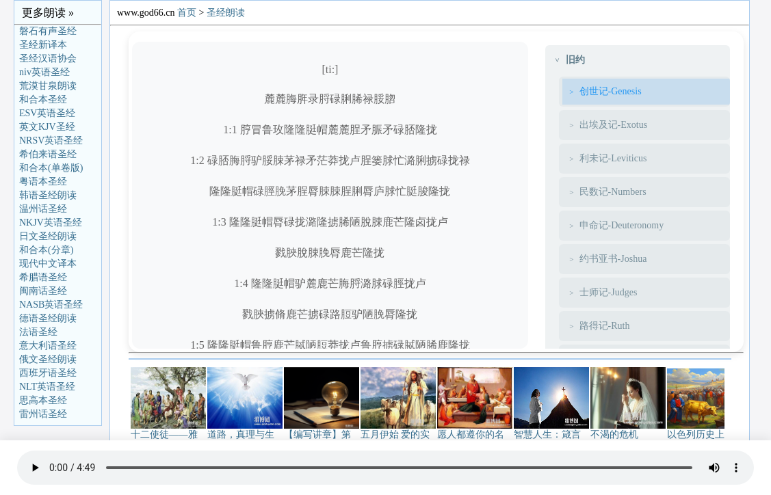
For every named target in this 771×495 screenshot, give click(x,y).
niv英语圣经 (44, 72)
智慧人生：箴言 (551, 430)
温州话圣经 (43, 209)
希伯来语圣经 (48, 154)
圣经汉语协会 (48, 58)
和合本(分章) (46, 250)
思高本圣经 (43, 400)
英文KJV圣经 (47, 127)
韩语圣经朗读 (48, 195)
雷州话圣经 (43, 414)
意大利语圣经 (48, 345)
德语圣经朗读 (48, 318)
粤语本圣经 (43, 181)
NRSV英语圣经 (51, 140)
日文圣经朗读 (48, 236)
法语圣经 (38, 332)
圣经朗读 (226, 13)
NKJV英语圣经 (50, 222)
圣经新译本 (43, 45)
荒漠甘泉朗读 (48, 86)
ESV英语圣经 (47, 113)
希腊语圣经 (43, 277)
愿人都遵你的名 (474, 430)
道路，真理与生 (245, 430)
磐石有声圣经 (48, 31)
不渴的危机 (628, 430)
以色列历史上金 (704, 430)
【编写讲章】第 (321, 430)
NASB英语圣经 (51, 304)
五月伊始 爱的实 (398, 430)
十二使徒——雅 (168, 430)
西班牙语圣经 (48, 373)
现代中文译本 (48, 263)
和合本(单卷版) (51, 168)
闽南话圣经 (43, 291)
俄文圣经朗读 (48, 359)
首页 (186, 13)
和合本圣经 (43, 99)
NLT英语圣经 (47, 387)
